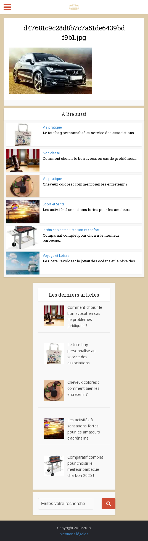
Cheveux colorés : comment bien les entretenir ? (85, 184)
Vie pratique (52, 127)
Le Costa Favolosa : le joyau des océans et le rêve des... (90, 260)
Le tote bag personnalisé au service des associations (88, 132)
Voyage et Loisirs (56, 255)
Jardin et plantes (55, 230)
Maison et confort (85, 230)
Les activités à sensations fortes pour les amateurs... (88, 209)
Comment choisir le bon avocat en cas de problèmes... (90, 158)
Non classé (51, 153)
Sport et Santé (54, 204)
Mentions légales (74, 533)
